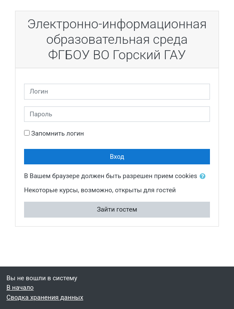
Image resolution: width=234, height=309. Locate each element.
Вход (117, 157)
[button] (204, 176)
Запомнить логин (57, 133)
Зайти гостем (117, 209)
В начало (19, 287)
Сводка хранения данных (44, 297)
